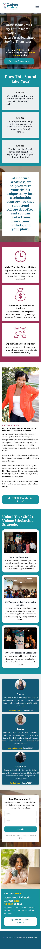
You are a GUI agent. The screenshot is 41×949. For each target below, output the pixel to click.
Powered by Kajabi (20, 943)
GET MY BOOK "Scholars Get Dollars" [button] (20, 499)
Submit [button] (20, 829)
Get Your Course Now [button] (19, 61)
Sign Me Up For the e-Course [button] (20, 921)
